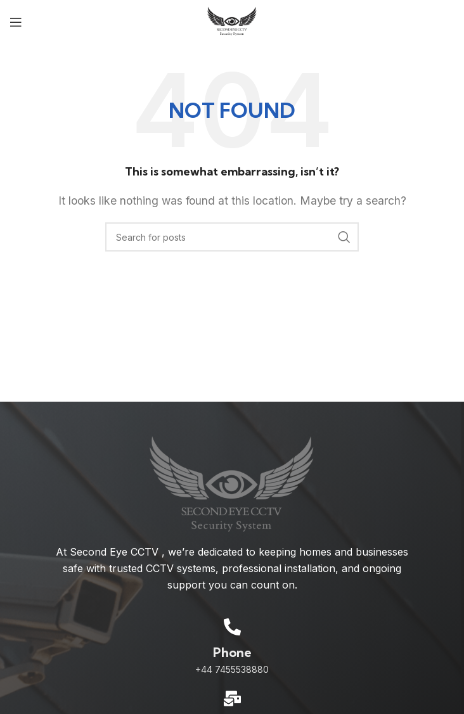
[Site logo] (232, 21)
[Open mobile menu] (16, 22)
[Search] (232, 237)
